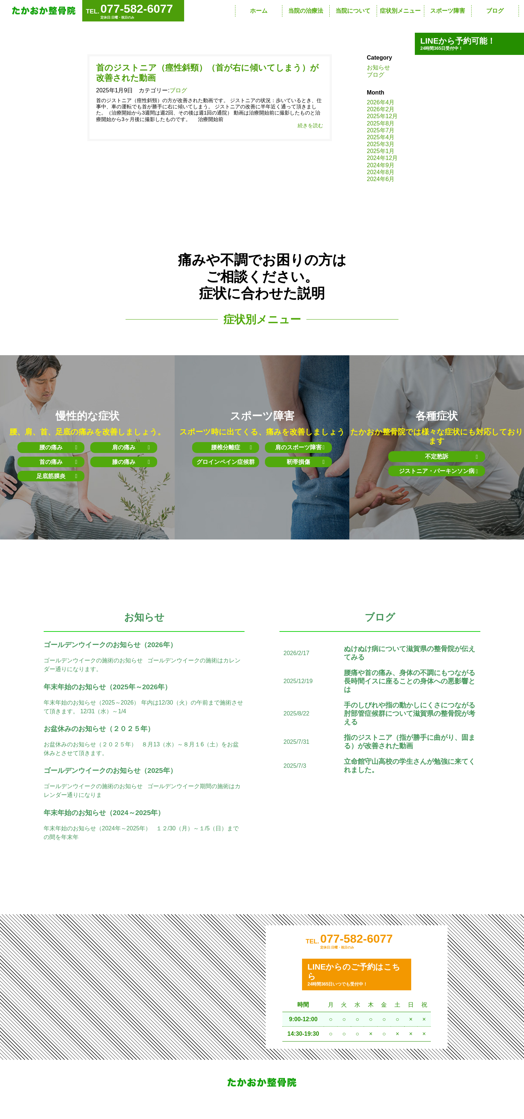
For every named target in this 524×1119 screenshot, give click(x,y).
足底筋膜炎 (56, 476)
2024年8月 (381, 172)
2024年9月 (381, 165)
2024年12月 (382, 158)
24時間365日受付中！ (469, 43)
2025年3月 (381, 144)
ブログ (495, 11)
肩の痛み (131, 447)
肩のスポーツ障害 (300, 447)
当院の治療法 (305, 11)
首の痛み (58, 461)
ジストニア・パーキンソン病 (437, 471)
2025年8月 (381, 123)
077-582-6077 (356, 939)
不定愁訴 (449, 456)
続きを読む (310, 126)
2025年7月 (381, 130)
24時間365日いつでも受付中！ (356, 976)
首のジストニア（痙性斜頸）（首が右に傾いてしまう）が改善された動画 (207, 73)
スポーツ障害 (447, 11)
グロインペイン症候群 (225, 461)
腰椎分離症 (231, 447)
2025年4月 (381, 137)
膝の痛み (131, 461)
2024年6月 (381, 179)
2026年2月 (381, 109)
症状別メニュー (400, 11)
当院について (353, 11)
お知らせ (378, 67)
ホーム (258, 11)
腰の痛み (58, 447)
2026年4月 (381, 102)
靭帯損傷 (306, 461)
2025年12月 (382, 116)
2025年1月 (381, 151)
